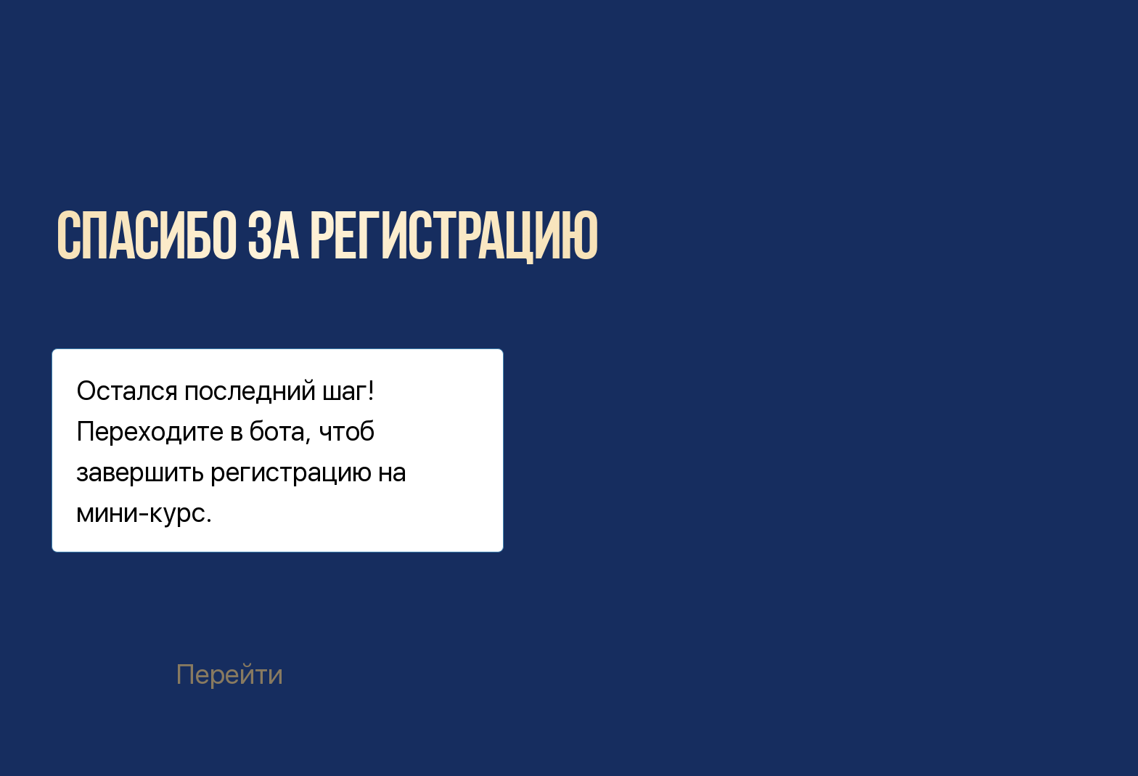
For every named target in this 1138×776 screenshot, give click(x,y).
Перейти (229, 674)
